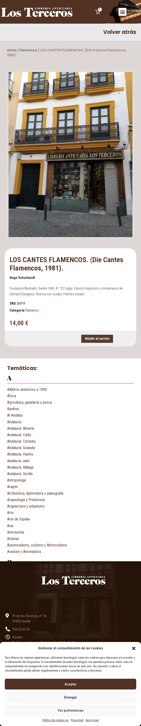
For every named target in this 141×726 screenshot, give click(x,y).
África (11, 396)
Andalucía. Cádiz (19, 435)
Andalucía (14, 422)
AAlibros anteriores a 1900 (27, 389)
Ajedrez (13, 409)
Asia (10, 526)
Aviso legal (92, 720)
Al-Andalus (15, 415)
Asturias (13, 538)
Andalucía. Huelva (20, 454)
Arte (10, 512)
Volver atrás (119, 32)
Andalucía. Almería (20, 428)
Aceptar (70, 684)
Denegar (70, 697)
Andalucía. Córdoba (21, 441)
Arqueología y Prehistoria (26, 500)
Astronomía (15, 532)
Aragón (12, 486)
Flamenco (28, 50)
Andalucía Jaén (18, 461)
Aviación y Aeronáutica (24, 551)
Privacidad (77, 720)
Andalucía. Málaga (20, 467)
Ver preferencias (70, 710)
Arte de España (18, 519)
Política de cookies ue (55, 720)
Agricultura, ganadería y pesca (29, 402)
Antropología (16, 480)
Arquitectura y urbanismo (25, 506)
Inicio (12, 50)
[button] (133, 648)
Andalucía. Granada (21, 447)
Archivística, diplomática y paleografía (35, 493)
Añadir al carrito (97, 338)
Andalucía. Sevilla (20, 474)
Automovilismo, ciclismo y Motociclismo (37, 545)
